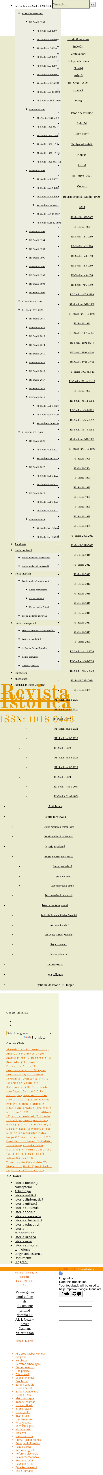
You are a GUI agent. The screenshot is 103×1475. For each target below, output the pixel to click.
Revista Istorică (36, 698)
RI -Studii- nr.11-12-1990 (49, 100)
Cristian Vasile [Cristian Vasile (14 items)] (25, 1082)
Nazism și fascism (30, 665)
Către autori (78, 54)
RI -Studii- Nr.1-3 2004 (48, 528)
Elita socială (22, 1374)
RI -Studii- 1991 (37, 109)
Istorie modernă (23, 573)
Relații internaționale (28, 1457)
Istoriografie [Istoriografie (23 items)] (35, 1120)
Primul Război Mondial (29, 1439)
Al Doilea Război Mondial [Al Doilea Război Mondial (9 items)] (27, 1049)
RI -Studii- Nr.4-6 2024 (48, 537)
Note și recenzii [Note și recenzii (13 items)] (36, 1137)
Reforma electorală (27, 1453)
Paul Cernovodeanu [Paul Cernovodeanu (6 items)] (23, 1141)
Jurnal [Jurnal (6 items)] (26, 1124)
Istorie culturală (27, 1208)
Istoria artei (23, 1241)
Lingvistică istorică (28, 1254)
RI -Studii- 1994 (37, 240)
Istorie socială (25, 1212)
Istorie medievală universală (35, 566)
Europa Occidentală (27, 1391)
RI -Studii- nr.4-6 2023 (47, 510)
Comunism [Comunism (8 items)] (16, 1074)
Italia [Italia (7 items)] (12, 1124)
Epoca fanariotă (25, 1377)
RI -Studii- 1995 (37, 249)
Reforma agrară (25, 1450)
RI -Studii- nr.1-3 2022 (47, 475)
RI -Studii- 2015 (37, 353)
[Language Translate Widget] (29, 1033)
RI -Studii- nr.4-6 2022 (47, 484)
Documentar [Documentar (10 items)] (18, 1087)
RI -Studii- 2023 (37, 493)
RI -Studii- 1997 (37, 266)
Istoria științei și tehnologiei (27, 1247)
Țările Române (24, 1470)
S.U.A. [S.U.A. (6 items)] (13, 1158)
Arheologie (23, 1191)
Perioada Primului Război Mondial (38, 630)
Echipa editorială (78, 61)
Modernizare (23, 1429)
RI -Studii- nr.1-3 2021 (47, 449)
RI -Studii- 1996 (37, 257)
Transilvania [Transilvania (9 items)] (18, 1162)
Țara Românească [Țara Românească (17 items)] (27, 1170)
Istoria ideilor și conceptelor (26, 1185)
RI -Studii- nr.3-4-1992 (48, 187)
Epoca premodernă (38, 589)
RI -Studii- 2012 (37, 327)
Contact (78, 90)
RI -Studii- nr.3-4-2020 (48, 414)
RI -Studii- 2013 (37, 336)
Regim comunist (30, 656)
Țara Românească (26, 1467)
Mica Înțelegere (25, 1426)
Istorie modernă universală (34, 615)
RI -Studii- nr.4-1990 (47, 57)
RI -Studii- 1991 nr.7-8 (47, 144)
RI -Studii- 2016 (37, 362)
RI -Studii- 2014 (37, 345)
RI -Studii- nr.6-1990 (47, 74)
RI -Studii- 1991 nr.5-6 (47, 135)
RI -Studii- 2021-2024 (32, 432)
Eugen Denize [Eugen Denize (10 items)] (26, 1091)
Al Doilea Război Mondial (34, 648)
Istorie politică (25, 1195)
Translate (34, 1037)
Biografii (21, 1262)
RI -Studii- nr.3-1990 (47, 48)
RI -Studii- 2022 (37, 467)
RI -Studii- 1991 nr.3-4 (47, 126)
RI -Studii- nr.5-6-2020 (48, 423)
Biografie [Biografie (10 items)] (16, 1062)
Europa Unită (23, 1395)
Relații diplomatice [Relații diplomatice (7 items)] (27, 1153)
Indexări (78, 46)
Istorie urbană (25, 1237)
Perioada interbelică (31, 639)
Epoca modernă (36, 598)
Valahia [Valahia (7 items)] (39, 1162)
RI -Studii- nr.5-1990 (47, 65)
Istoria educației (27, 1224)
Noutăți (78, 68)
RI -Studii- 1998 (37, 275)
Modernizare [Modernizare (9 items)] (18, 1128)
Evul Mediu (22, 1381)
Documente (23, 1258)
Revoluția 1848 (24, 1464)
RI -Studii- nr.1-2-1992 (48, 179)
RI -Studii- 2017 (37, 379)
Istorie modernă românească (35, 581)
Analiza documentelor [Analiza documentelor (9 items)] (25, 1053)
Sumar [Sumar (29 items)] (29, 1158)
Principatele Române (28, 1443)
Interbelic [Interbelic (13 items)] (23, 1099)
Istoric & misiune (78, 39)
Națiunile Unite (24, 1436)
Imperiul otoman (25, 1402)
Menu (78, 101)
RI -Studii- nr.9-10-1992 (48, 214)
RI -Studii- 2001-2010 (32, 301)
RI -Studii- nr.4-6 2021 (47, 458)
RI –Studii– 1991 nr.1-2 (48, 118)
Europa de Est (24, 1388)
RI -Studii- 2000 (37, 292)
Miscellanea (21, 679)
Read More (24, 1340)
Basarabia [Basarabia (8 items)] (41, 1057)
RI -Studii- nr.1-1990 (47, 30)
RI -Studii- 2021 (37, 441)
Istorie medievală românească (36, 557)
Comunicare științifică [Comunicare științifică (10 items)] (26, 1070)
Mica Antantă (23, 1422)
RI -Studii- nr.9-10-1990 (48, 92)
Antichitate (20, 544)
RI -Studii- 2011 (37, 318)
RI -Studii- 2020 (37, 397)
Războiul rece (23, 1446)
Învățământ (22, 1415)
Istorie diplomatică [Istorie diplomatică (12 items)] (23, 1107)
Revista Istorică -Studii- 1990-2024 (33, 6)
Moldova (21, 1433)
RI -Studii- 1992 (37, 170)
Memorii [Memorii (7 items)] (42, 1124)
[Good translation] (65, 1294)
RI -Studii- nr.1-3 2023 (47, 501)
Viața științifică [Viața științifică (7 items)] (20, 1166)
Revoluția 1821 (24, 1460)
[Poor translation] (77, 1294)
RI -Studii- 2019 (37, 388)
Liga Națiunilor (24, 1419)
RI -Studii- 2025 (78, 83)
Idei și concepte (25, 1398)
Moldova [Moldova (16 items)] (40, 1128)
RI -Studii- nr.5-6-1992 (48, 196)
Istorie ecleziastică (28, 1220)
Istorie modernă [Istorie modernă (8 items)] (25, 1116)
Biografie (21, 1357)
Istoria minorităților (24, 1230)
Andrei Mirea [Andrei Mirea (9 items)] (18, 1057)
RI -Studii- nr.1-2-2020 (48, 406)
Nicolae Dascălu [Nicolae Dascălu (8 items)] (20, 1133)
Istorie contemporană (25, 623)
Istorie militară (26, 1203)
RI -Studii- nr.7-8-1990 (48, 83)
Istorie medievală (23, 550)
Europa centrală (25, 1384)
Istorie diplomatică (29, 1199)
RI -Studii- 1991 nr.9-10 (48, 153)
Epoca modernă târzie (39, 607)
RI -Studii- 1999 (37, 283)
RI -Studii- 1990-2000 (32, 13)
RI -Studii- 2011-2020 (32, 310)
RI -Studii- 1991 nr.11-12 (49, 161)
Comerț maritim (25, 1367)
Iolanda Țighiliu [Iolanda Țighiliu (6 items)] (32, 1103)
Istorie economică (28, 1216)
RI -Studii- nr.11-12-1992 (49, 222)
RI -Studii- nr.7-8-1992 (48, 205)
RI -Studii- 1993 (37, 231)
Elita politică (23, 1371)
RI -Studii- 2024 (37, 519)
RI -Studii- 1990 (37, 22)
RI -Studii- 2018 (37, 371)
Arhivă (78, 75)
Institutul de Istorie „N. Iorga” (55, 985)
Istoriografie (21, 673)
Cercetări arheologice (28, 1364)
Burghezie (21, 1360)
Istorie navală (23, 1408)
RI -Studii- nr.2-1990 (47, 39)
